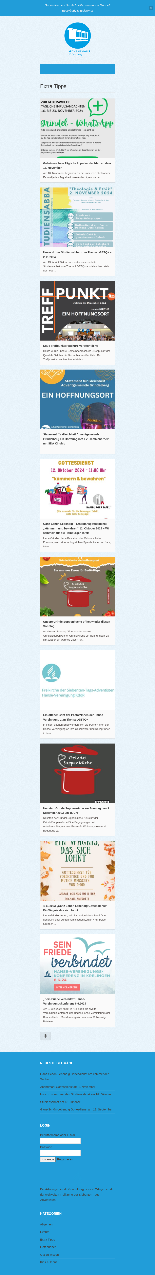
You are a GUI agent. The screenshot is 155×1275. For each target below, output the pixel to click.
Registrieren (65, 1159)
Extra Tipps (47, 1239)
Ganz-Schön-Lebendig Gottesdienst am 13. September (76, 1109)
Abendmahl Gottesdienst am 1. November (67, 1087)
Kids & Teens (48, 1262)
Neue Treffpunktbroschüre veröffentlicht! (70, 345)
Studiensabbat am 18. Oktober (60, 1102)
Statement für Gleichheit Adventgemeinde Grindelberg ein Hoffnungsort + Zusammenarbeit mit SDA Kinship (76, 439)
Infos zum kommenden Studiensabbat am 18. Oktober (75, 1094)
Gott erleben (48, 1247)
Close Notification (151, 8)
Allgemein (46, 1224)
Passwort (46, 1147)
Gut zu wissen (49, 1254)
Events (44, 1232)
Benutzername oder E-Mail (58, 1135)
